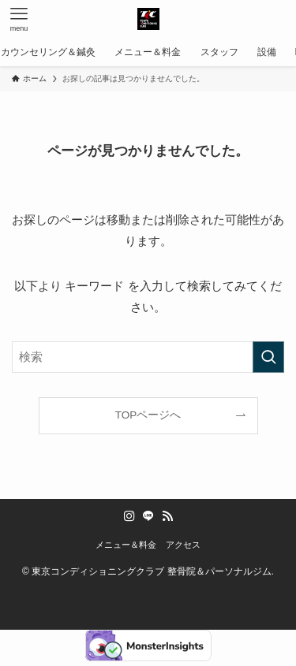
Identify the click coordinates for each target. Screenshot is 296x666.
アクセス (183, 544)
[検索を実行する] (268, 357)
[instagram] (129, 516)
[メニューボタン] (19, 19)
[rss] (167, 516)
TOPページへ (148, 415)
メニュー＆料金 (126, 544)
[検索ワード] (148, 357)
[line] (148, 516)
